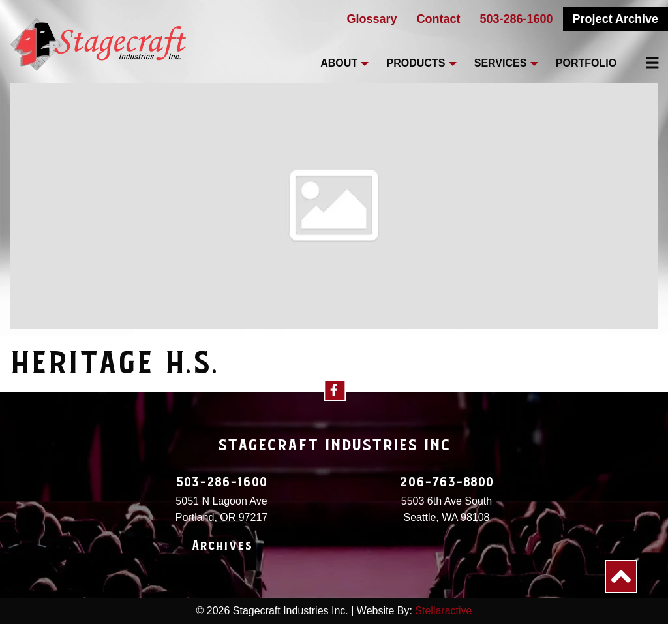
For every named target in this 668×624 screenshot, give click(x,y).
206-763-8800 (447, 482)
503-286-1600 (516, 18)
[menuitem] (644, 62)
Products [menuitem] (416, 63)
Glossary (371, 18)
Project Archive (615, 18)
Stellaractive (443, 610)
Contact (439, 18)
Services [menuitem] (500, 63)
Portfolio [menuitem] (586, 63)
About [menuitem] (338, 63)
